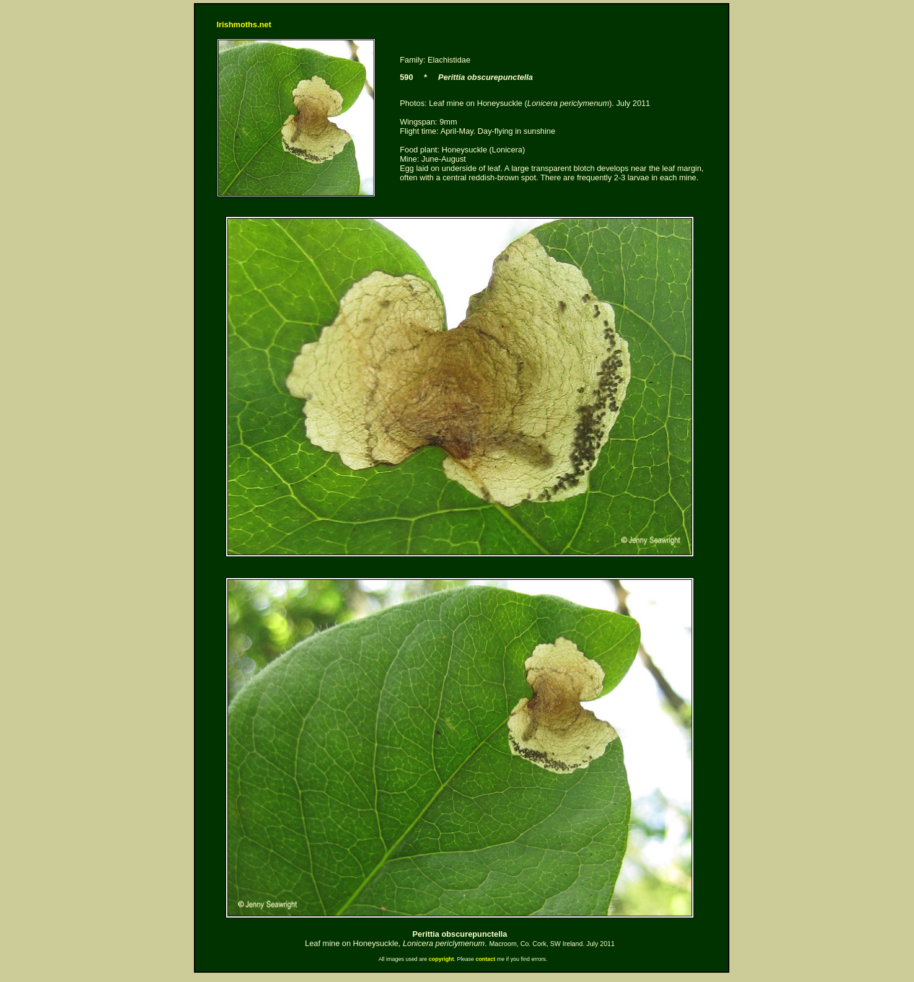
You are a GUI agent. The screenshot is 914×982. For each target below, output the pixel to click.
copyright (441, 959)
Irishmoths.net (244, 24)
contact (485, 959)
